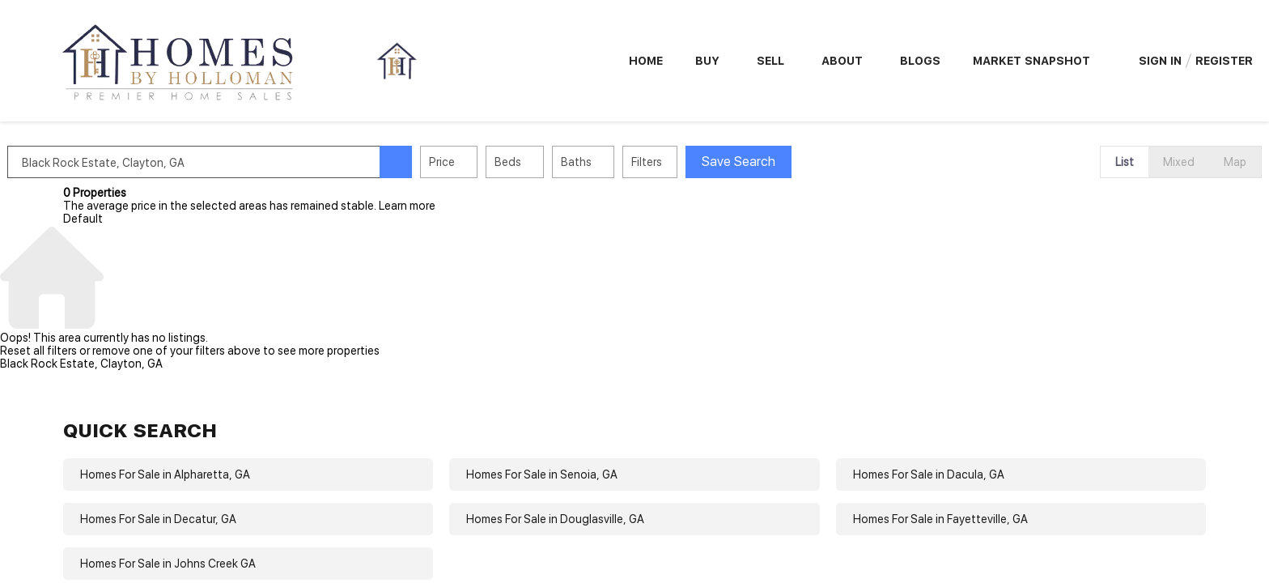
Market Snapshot (1031, 60)
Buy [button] (707, 60)
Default (83, 218)
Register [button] (1224, 60)
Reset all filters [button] (38, 350)
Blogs (920, 60)
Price (498, 161)
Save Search (794, 161)
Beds (563, 161)
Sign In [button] (1160, 60)
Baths (632, 161)
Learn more (407, 205)
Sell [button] (770, 60)
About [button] (842, 60)
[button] (451, 162)
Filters (702, 161)
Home (646, 60)
